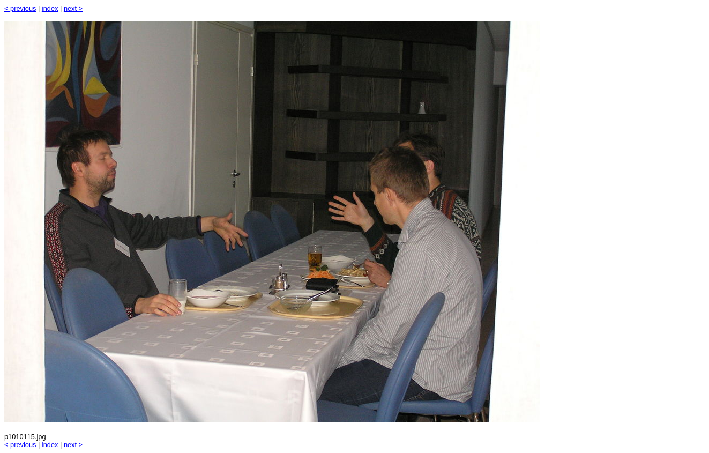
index (50, 8)
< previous (20, 8)
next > (73, 8)
